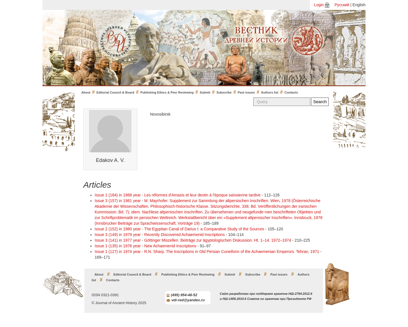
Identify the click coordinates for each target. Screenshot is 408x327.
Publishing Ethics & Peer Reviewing (167, 92)
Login (319, 5)
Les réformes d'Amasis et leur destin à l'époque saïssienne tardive (202, 195)
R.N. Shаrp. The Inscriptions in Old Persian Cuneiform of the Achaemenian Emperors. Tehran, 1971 (231, 251)
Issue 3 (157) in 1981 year (118, 200)
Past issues (246, 92)
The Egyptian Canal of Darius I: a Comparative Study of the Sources (204, 229)
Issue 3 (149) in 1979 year (118, 234)
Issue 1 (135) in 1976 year (118, 246)
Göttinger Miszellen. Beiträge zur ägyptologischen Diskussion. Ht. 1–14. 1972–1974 (217, 240)
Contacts (291, 92)
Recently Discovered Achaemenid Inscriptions (184, 234)
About (85, 92)
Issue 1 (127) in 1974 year (118, 251)
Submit (205, 92)
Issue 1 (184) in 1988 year (118, 195)
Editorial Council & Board (115, 92)
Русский (342, 5)
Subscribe (223, 92)
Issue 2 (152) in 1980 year (118, 229)
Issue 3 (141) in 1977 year (118, 240)
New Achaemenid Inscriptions (170, 246)
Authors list (269, 92)
